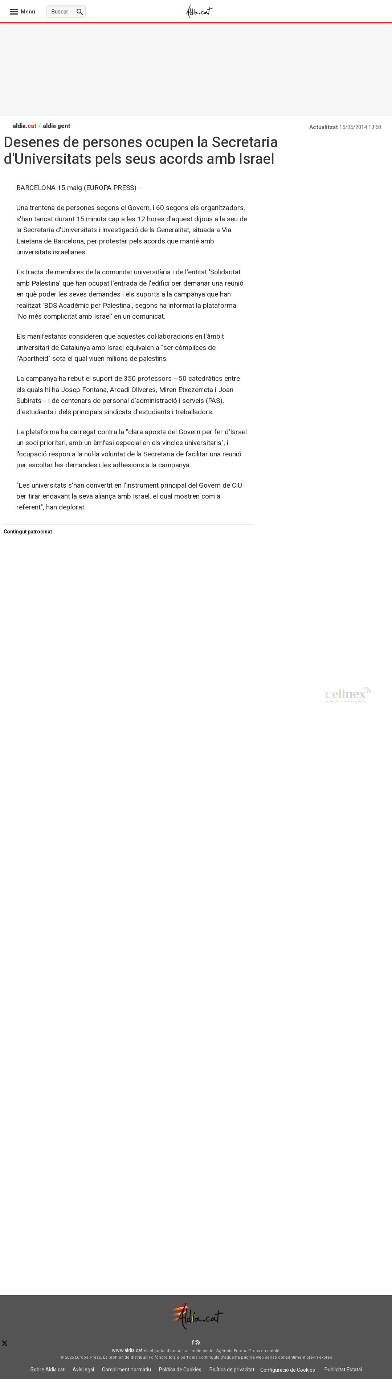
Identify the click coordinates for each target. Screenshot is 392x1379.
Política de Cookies (180, 1370)
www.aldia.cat (127, 1350)
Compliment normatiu (126, 1370)
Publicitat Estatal (343, 1370)
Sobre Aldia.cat (47, 1370)
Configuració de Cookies (287, 1370)
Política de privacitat (231, 1370)
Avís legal (83, 1370)
